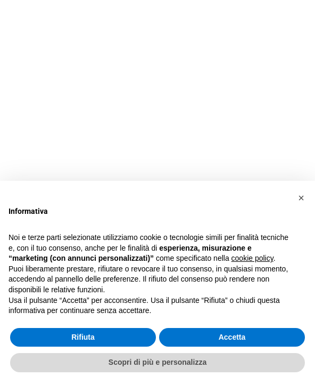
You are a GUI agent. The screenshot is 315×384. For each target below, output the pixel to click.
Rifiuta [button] (83, 337)
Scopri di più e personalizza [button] (157, 362)
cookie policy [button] (252, 258)
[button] (301, 197)
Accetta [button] (232, 337)
